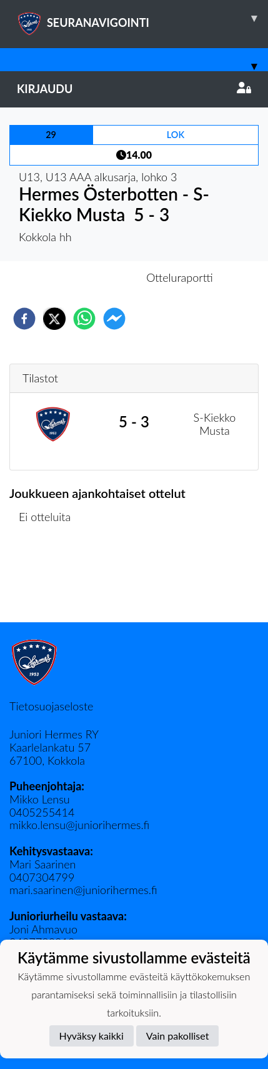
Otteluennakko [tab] (90, 277)
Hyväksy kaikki (91, 1036)
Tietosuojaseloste (51, 706)
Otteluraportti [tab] (179, 277)
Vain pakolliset (177, 1036)
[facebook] (24, 318)
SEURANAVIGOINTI (142, 18)
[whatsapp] (84, 318)
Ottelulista (49, 580)
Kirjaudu (134, 89)
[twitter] (54, 318)
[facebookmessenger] (114, 318)
